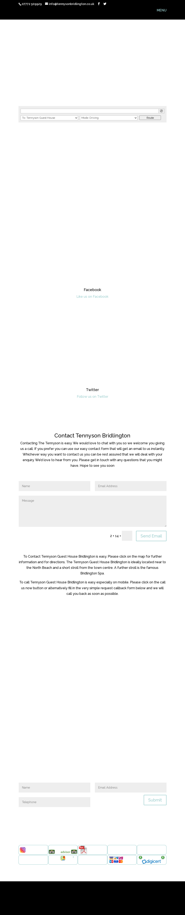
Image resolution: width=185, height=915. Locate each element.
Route (150, 117)
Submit (155, 800)
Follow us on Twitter (92, 397)
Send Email (151, 535)
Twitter (92, 390)
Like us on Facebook (92, 297)
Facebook (92, 290)
